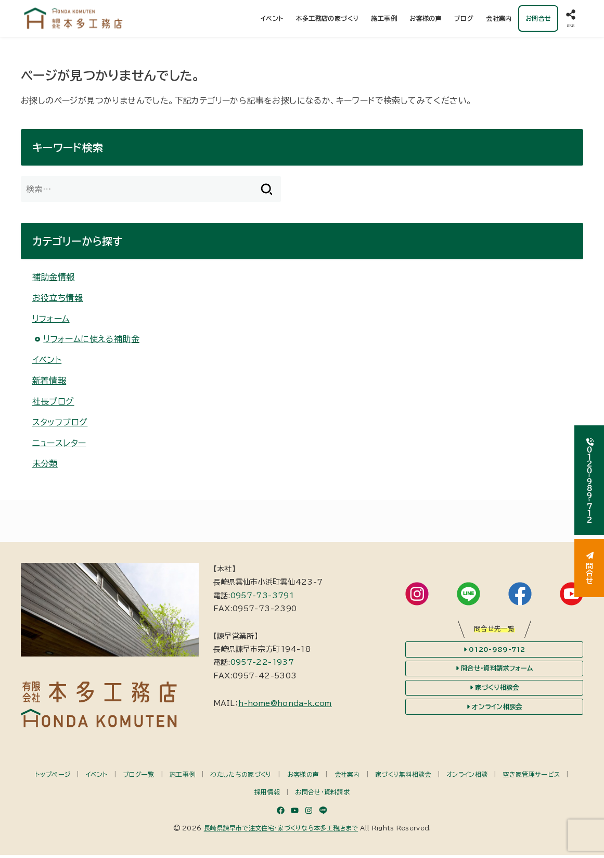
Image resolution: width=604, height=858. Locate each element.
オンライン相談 (466, 777)
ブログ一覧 (139, 777)
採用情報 (267, 795)
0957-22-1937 (262, 666)
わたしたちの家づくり (241, 777)
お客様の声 (425, 20)
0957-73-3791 (262, 598)
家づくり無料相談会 (403, 777)
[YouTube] (295, 813)
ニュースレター (59, 446)
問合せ (589, 568)
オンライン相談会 (494, 710)
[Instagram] (309, 813)
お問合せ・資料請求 (322, 795)
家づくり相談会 (494, 691)
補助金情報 (53, 280)
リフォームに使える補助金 (91, 342)
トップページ (52, 777)
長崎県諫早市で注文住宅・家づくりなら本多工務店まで (281, 831)
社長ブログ (53, 404)
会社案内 (499, 20)
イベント (271, 20)
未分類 (45, 467)
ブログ (463, 20)
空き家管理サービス (531, 777)
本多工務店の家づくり (326, 20)
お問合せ (538, 20)
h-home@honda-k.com (284, 706)
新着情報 (49, 384)
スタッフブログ (60, 425)
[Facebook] (281, 813)
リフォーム (51, 322)
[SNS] (570, 20)
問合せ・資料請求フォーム (494, 671)
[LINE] (323, 813)
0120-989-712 (494, 652)
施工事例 (384, 20)
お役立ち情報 (57, 301)
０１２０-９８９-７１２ (589, 480)
